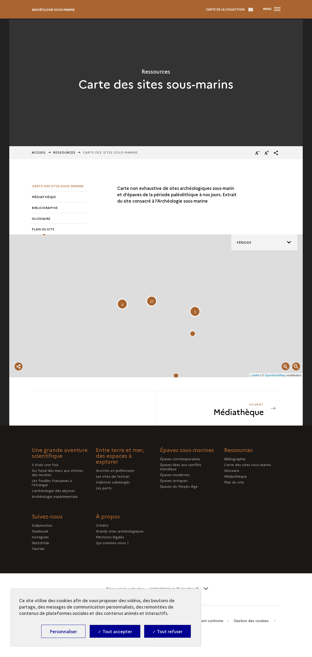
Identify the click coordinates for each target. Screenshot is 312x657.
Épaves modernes (175, 476)
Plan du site (43, 230)
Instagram (40, 538)
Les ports (104, 489)
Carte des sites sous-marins (58, 186)
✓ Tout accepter (115, 631)
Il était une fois (45, 466)
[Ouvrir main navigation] (272, 9)
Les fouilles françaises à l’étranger (52, 484)
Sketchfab (40, 544)
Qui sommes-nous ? (112, 544)
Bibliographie (45, 208)
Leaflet (255, 376)
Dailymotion (42, 526)
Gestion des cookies (253, 622)
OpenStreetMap (275, 376)
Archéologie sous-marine (53, 10)
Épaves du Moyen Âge (179, 487)
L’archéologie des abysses (53, 492)
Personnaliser (63, 631)
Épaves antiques (174, 482)
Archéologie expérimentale (55, 497)
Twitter (38, 550)
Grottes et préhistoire (115, 472)
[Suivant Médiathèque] (213, 410)
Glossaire (41, 219)
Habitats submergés (113, 483)
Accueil (39, 152)
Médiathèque (44, 197)
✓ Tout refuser (167, 631)
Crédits (102, 526)
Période (244, 244)
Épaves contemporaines (180, 460)
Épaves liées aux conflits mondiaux (180, 468)
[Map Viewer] (155, 307)
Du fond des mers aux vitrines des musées (57, 474)
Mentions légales (110, 538)
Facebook (40, 532)
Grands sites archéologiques (120, 532)
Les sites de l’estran (112, 477)
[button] (276, 153)
